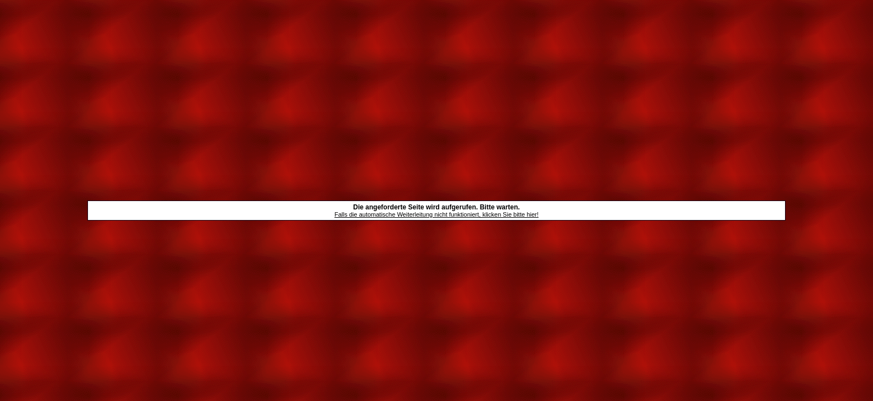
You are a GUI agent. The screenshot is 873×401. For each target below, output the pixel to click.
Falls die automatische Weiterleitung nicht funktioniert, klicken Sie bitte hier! (437, 214)
